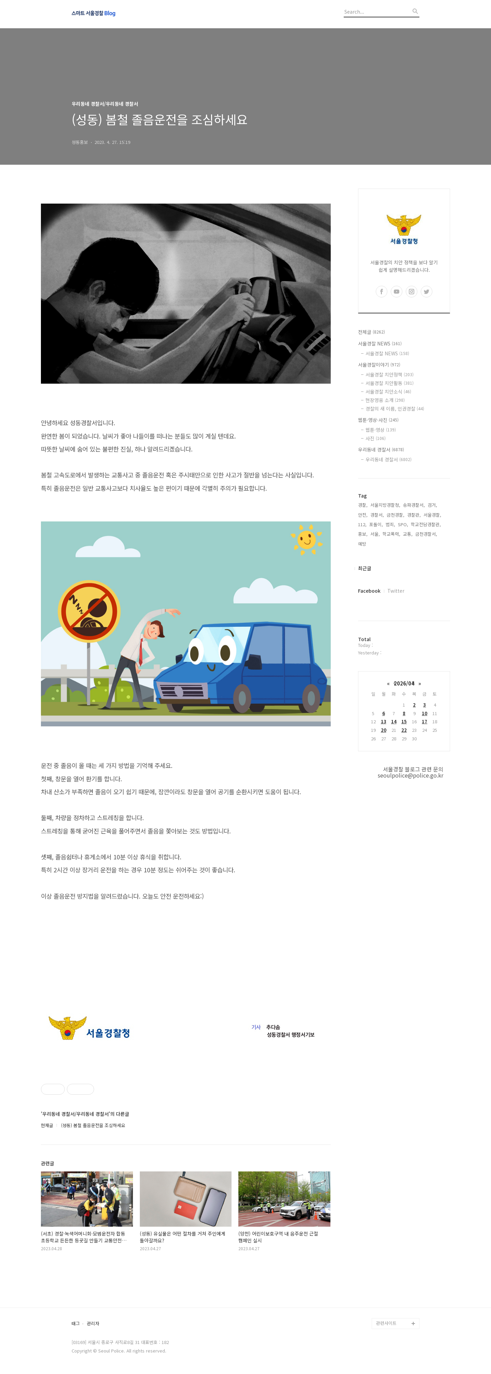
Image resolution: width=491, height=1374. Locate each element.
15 (404, 721)
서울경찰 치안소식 (388, 391)
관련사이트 (386, 1323)
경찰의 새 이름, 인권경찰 (395, 408)
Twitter (395, 590)
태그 (76, 1323)
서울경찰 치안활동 (390, 383)
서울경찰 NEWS (380, 343)
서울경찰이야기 (379, 364)
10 (424, 713)
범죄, (390, 524)
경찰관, (414, 515)
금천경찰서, (426, 534)
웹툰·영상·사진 (378, 419)
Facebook (369, 590)
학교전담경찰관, (426, 524)
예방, (363, 544)
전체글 (371, 331)
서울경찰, (432, 515)
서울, (375, 534)
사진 (376, 438)
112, (362, 524)
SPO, (403, 524)
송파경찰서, (414, 505)
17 (424, 721)
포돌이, (376, 524)
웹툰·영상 (381, 429)
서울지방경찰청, (385, 505)
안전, (363, 515)
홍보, (363, 534)
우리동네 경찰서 (381, 449)
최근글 (364, 568)
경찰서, (377, 515)
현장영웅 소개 (385, 400)
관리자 (93, 1323)
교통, (408, 534)
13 (383, 721)
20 (383, 730)
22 (404, 730)
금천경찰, (395, 515)
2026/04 (404, 683)
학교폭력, (391, 534)
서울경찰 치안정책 (390, 374)
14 (394, 721)
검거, (432, 505)
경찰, (363, 505)
